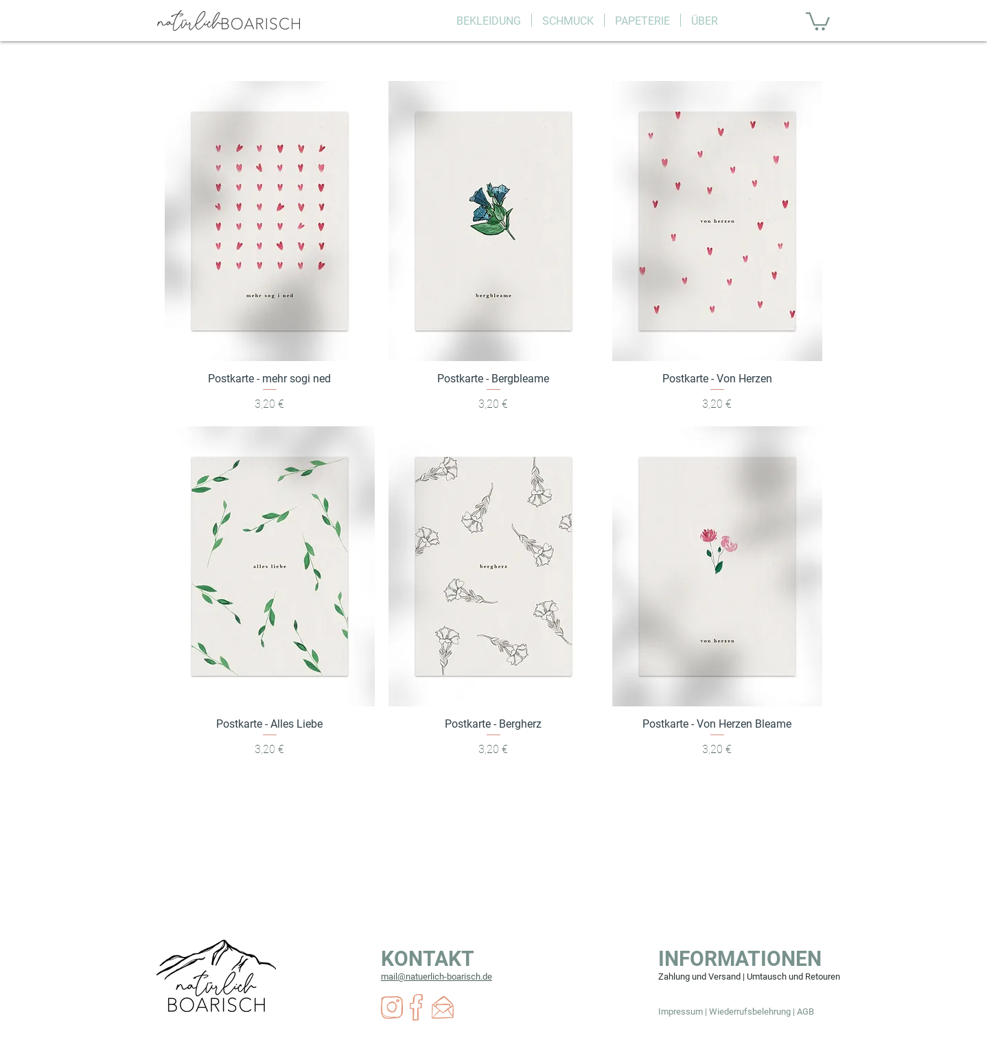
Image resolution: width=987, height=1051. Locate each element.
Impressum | (683, 1011)
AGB (805, 1011)
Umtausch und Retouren (793, 976)
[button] (488, 20)
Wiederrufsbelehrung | (753, 1011)
